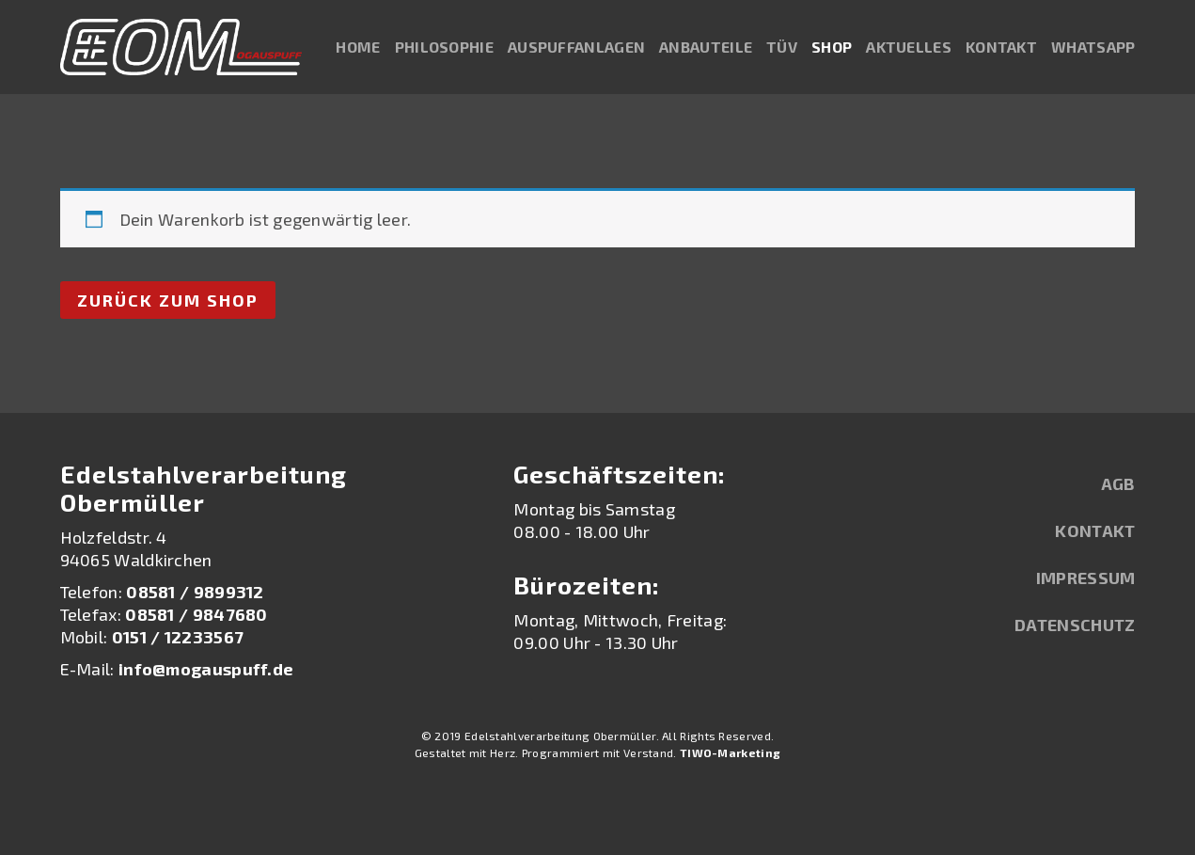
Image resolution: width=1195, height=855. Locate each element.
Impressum (1086, 577)
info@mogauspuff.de (205, 668)
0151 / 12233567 (178, 636)
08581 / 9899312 (195, 591)
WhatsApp (1093, 46)
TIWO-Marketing (730, 752)
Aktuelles (908, 46)
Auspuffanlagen (576, 46)
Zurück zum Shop (168, 300)
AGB (1118, 483)
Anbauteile (705, 46)
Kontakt (1001, 46)
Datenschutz (1074, 624)
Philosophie (444, 46)
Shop (831, 46)
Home (358, 46)
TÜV (781, 46)
